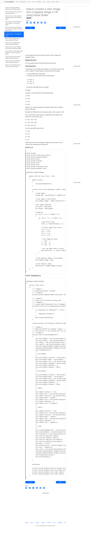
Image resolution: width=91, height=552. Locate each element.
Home (17, 1)
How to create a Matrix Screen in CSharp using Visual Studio (13, 65)
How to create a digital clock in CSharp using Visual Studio (12, 39)
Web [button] (29, 1)
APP (65, 544)
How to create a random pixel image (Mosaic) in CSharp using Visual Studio (14, 52)
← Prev (30, 28)
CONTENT (59, 544)
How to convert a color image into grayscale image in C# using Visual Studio (13, 17)
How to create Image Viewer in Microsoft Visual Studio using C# (13, 8)
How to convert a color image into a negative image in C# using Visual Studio (13, 34)
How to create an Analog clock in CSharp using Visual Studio (13, 61)
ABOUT (31, 544)
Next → (61, 28)
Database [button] (38, 1)
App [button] (44, 1)
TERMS (43, 544)
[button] (57, 2)
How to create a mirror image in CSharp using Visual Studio (13, 57)
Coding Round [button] (23, 1)
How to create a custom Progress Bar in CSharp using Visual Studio (13, 47)
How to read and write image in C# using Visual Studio (13, 12)
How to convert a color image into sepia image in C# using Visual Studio (13, 23)
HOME (26, 544)
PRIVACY (37, 544)
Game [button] (52, 1)
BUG (54, 544)
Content (48, 1)
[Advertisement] (14, 79)
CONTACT (49, 544)
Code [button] (33, 1)
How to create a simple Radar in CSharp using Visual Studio (13, 43)
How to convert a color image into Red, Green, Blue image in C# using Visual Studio (13, 29)
